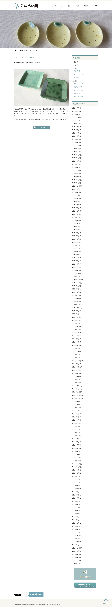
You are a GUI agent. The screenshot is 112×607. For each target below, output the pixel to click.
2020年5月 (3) (76, 301)
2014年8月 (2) (76, 488)
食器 (31, 62)
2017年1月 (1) (76, 426)
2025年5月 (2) (76, 136)
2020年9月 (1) (76, 289)
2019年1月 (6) (76, 351)
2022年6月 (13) (77, 223)
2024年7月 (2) (76, 164)
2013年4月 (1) (76, 520)
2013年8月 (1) (76, 513)
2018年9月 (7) (76, 364)
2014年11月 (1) (77, 479)
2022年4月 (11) (77, 229)
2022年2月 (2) (76, 236)
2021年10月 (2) (77, 248)
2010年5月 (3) (76, 554)
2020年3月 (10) (77, 307)
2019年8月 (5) (76, 329)
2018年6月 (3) (76, 373)
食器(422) (77, 71)
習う (62, 6)
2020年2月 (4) (76, 311)
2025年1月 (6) (76, 148)
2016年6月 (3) (76, 448)
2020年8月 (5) (76, 292)
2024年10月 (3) (77, 158)
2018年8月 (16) (77, 367)
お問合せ (96, 6)
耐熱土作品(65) (78, 96)
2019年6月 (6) (76, 336)
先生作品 (75, 62)
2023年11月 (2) (77, 183)
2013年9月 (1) (76, 510)
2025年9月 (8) (76, 127)
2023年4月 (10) (77, 201)
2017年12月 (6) (77, 392)
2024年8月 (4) (76, 161)
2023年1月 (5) (76, 211)
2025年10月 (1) (77, 123)
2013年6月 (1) (76, 517)
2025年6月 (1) (76, 133)
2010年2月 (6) (76, 560)
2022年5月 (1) (76, 226)
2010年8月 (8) (76, 551)
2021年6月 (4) (76, 261)
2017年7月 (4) (76, 407)
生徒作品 (27, 62)
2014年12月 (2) (77, 476)
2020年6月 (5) (76, 298)
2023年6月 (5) (76, 198)
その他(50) (77, 77)
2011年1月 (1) (76, 545)
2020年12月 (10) (77, 279)
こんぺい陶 (53, 6)
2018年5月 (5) (76, 376)
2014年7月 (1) (76, 492)
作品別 (74, 68)
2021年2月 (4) (76, 273)
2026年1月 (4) (76, 117)
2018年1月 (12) (77, 389)
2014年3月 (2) (76, 504)
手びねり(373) (78, 87)
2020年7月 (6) (76, 295)
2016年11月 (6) (77, 432)
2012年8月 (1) (76, 529)
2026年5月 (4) (76, 108)
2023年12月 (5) (77, 180)
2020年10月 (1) (77, 286)
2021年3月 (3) (76, 270)
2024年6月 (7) (76, 167)
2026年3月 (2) (76, 114)
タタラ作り (37, 62)
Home (45, 6)
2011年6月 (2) (76, 535)
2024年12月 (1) (77, 151)
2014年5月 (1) (76, 498)
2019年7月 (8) (76, 332)
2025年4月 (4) (76, 139)
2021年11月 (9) (77, 245)
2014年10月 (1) (77, 482)
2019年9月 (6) (76, 326)
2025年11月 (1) (77, 120)
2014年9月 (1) (76, 485)
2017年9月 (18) (77, 401)
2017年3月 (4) (76, 420)
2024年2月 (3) (76, 176)
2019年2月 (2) (76, 348)
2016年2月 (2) (76, 457)
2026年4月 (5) (76, 111)
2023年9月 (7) (76, 189)
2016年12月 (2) (77, 429)
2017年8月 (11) (77, 404)
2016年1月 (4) (76, 460)
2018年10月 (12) (77, 361)
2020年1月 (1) (76, 314)
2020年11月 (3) (77, 283)
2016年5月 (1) (76, 451)
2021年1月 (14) (77, 276)
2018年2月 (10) (77, 386)
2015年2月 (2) (76, 473)
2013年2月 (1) (76, 523)
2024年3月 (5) (76, 173)
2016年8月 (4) (76, 442)
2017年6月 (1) (76, 411)
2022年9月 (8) (76, 220)
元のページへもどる (41, 127)
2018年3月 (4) (76, 382)
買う (69, 6)
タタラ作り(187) (79, 90)
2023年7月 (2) (76, 195)
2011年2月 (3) (76, 541)
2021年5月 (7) (76, 264)
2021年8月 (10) (77, 254)
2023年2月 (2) (76, 208)
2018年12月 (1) (77, 354)
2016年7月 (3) (76, 445)
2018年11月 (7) (77, 357)
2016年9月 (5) (76, 439)
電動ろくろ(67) (78, 84)
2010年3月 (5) (76, 557)
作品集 (77, 6)
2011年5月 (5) (76, 538)
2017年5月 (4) (76, 414)
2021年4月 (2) (76, 267)
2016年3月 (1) (76, 454)
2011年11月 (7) (77, 532)
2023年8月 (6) (76, 192)
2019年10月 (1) (77, 323)
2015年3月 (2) (76, 470)
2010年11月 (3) (77, 548)
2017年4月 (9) (76, 417)
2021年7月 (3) (76, 258)
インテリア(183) (79, 74)
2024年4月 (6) (76, 170)
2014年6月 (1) (76, 495)
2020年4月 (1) (76, 304)
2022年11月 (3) (77, 214)
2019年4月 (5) (76, 342)
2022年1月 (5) (76, 239)
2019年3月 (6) (76, 345)
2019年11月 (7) (77, 320)
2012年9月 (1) (76, 526)
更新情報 (86, 6)
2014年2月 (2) (76, 507)
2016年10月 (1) (77, 435)
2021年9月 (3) (76, 251)
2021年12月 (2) (77, 242)
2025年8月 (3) (76, 130)
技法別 (74, 81)
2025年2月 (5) (76, 145)
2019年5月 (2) (76, 339)
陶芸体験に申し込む (85, 585)
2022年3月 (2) (76, 233)
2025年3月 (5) (76, 142)
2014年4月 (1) (76, 501)
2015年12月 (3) (77, 464)
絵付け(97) (77, 93)
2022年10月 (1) (77, 217)
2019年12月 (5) (77, 317)
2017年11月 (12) (77, 395)
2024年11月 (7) (77, 155)
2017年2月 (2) (76, 423)
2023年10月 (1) (77, 186)
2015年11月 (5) (77, 467)
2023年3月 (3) (76, 204)
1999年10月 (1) (77, 563)
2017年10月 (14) (77, 398)
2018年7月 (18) (77, 370)
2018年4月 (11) (77, 379)
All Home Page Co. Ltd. (54, 604)
